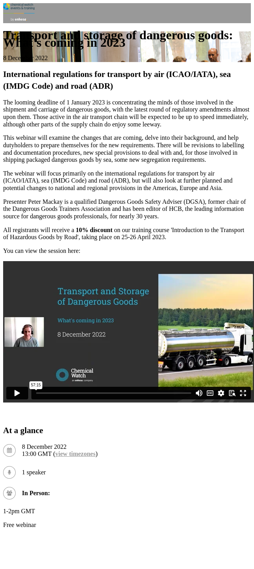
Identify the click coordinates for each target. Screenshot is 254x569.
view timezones (75, 453)
